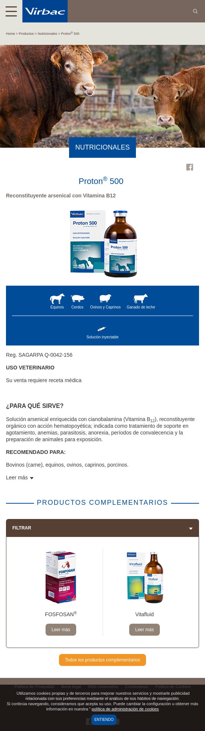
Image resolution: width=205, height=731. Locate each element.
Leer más (61, 629)
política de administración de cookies (125, 709)
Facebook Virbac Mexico (189, 167)
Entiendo (104, 720)
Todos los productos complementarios (102, 660)
